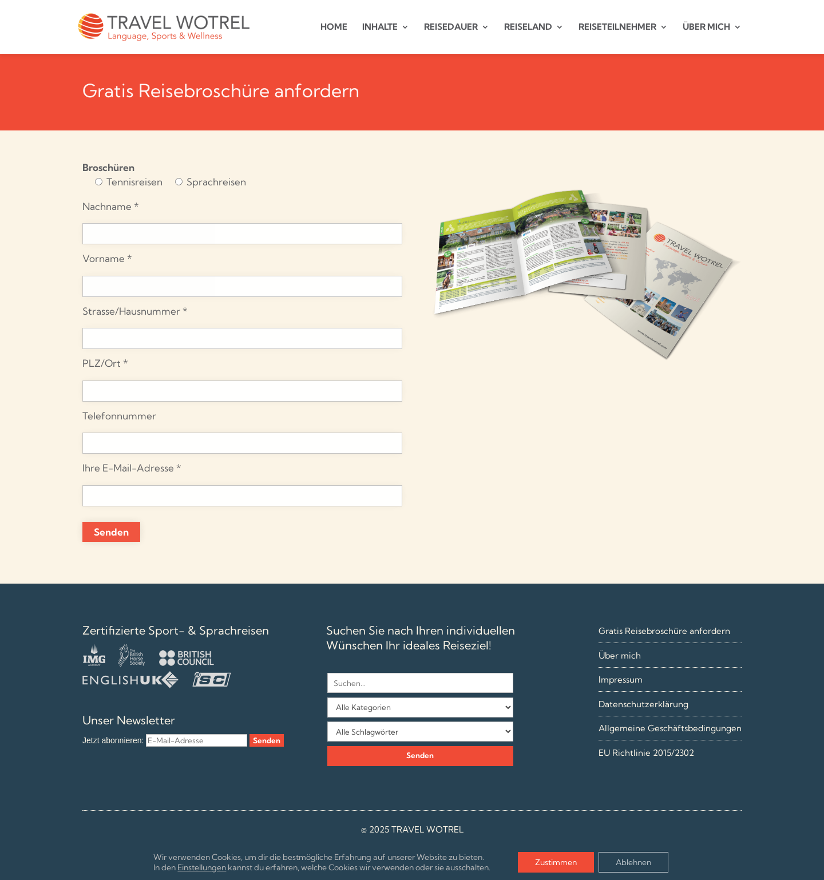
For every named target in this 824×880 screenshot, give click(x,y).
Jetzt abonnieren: (113, 740)
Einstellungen (201, 867)
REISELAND (528, 27)
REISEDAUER (451, 27)
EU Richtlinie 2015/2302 (646, 752)
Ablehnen (633, 862)
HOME (333, 27)
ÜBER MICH (706, 27)
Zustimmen (556, 862)
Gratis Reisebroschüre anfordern (664, 630)
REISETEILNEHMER (617, 27)
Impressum (621, 679)
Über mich (620, 655)
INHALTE (380, 27)
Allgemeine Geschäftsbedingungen (670, 728)
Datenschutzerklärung (643, 704)
